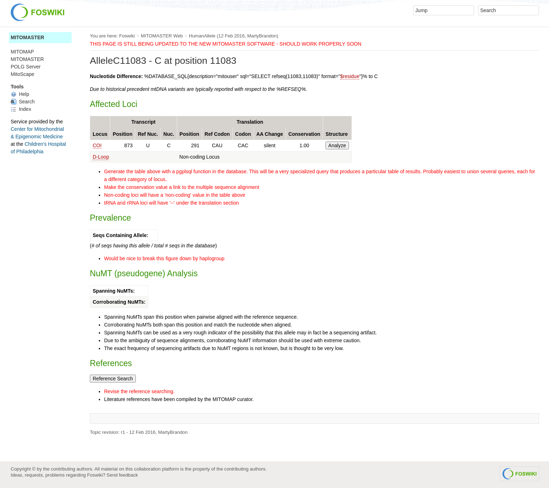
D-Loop (101, 157)
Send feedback (122, 475)
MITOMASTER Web (162, 35)
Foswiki (127, 35)
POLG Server (26, 67)
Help (20, 94)
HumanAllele (202, 35)
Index (21, 109)
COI (97, 145)
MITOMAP (22, 52)
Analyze (337, 145)
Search (23, 101)
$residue (349, 76)
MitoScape (22, 74)
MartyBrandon (262, 35)
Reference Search (113, 378)
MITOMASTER (27, 37)
